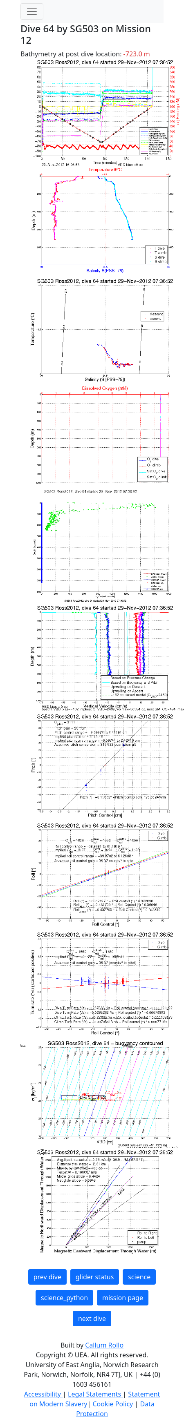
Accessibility (43, 1394)
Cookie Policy (113, 1403)
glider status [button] (95, 1276)
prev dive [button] (47, 1276)
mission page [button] (122, 1297)
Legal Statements (95, 1394)
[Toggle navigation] (31, 11)
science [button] (139, 1276)
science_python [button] (64, 1297)
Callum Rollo (104, 1345)
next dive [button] (92, 1318)
